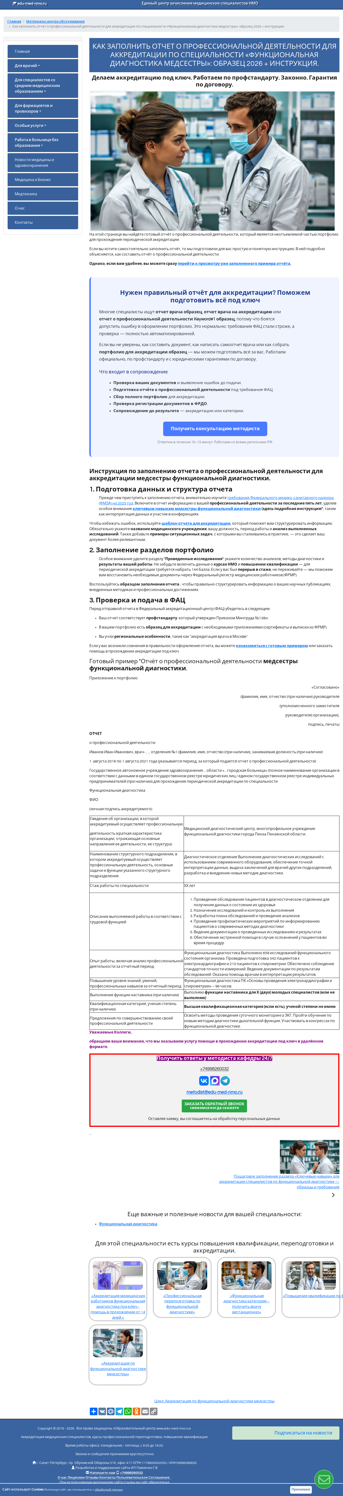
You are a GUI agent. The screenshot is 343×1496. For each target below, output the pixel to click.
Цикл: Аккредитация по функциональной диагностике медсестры (214, 1401)
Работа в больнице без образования (36, 143)
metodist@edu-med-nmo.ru (214, 1092)
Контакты (24, 222)
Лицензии (76, 1477)
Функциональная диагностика (128, 1224)
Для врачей (26, 66)
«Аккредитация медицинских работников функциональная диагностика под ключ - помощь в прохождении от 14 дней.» (117, 1289)
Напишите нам (102, 1473)
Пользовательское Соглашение (143, 1477)
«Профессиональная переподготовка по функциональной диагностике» (182, 1286)
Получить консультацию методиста (215, 428)
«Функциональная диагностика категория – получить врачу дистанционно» (246, 1286)
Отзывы (92, 1477)
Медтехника (26, 194)
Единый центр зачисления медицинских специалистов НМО (200, 3)
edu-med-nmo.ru (29, 3)
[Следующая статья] (333, 1195)
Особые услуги (29, 126)
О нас (20, 208)
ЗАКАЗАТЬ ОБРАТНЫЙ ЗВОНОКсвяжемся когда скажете (214, 1106)
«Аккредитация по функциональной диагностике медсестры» (117, 1350)
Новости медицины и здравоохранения (34, 162)
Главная (22, 51)
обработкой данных (109, 1489)
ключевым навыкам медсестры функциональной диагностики (197, 509)
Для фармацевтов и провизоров (34, 108)
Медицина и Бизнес (33, 180)
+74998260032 (214, 1069)
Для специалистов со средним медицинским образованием (37, 85)
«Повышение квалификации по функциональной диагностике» (310, 1278)
